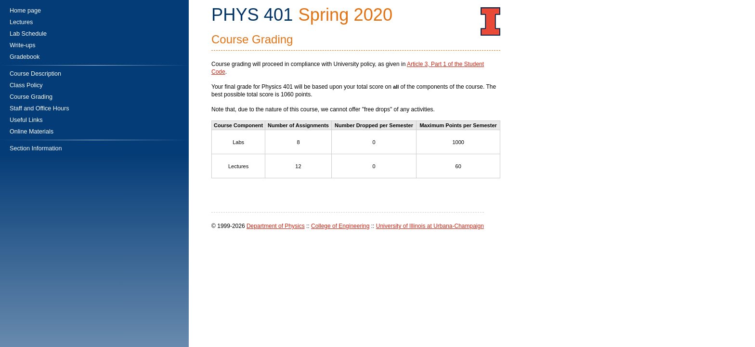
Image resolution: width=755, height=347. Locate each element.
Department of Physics (276, 226)
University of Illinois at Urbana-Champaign (430, 226)
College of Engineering (340, 226)
